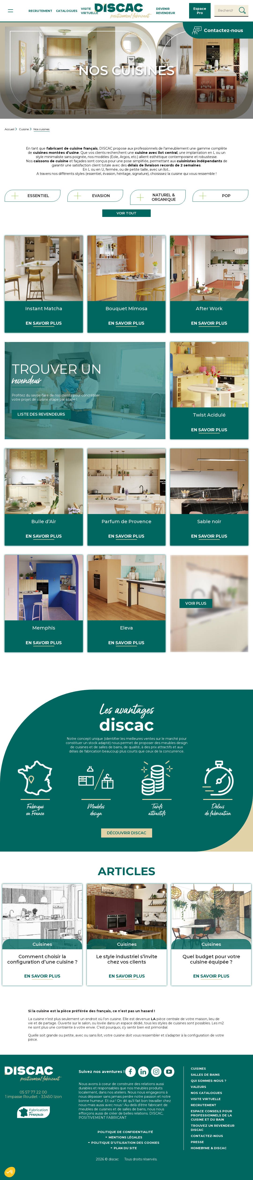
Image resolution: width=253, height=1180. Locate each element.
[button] (9, 1172)
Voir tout (126, 213)
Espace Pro (199, 11)
